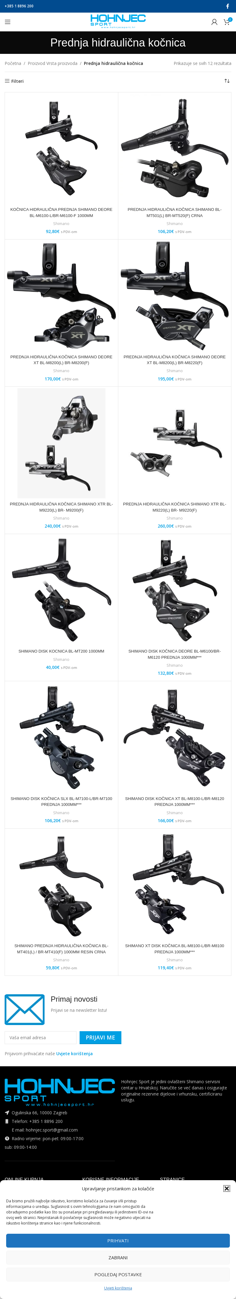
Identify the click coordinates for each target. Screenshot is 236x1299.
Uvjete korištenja (74, 1053)
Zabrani (118, 1257)
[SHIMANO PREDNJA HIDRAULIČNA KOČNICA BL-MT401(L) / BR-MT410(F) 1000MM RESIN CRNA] (61, 885)
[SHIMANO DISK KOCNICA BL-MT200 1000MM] (61, 591)
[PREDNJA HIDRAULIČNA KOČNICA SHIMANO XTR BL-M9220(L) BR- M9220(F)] (175, 443)
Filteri (17, 81)
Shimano (61, 223)
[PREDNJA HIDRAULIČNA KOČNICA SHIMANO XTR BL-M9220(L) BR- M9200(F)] (61, 443)
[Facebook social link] (227, 6)
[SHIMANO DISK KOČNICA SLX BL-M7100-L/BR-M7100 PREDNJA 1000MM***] (61, 738)
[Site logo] (118, 21)
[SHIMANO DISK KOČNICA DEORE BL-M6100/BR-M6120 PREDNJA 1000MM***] (175, 591)
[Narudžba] (226, 81)
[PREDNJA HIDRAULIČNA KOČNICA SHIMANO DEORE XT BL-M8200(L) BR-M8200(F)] (61, 296)
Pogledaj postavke (118, 1274)
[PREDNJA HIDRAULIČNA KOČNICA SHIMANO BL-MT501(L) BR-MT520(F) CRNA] (175, 149)
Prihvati (118, 1240)
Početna (13, 63)
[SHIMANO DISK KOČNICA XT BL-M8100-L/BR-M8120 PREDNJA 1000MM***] (175, 738)
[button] (227, 1188)
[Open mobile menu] (8, 22)
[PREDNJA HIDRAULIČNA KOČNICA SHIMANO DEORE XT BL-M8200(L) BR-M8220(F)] (175, 296)
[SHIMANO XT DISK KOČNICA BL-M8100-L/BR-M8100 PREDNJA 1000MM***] (175, 885)
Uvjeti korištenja (118, 1288)
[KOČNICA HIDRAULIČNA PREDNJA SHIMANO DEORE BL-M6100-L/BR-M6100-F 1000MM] (61, 149)
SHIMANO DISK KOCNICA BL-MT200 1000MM (61, 651)
